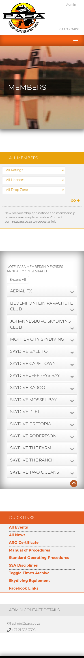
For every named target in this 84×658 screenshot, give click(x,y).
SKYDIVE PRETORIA (30, 412)
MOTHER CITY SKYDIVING (37, 327)
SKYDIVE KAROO (27, 376)
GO (75, 189)
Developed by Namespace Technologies (42, 655)
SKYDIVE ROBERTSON (33, 424)
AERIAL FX (21, 279)
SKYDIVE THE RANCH (32, 448)
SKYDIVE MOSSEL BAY (33, 388)
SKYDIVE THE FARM (30, 436)
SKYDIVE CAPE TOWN (33, 352)
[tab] (42, 280)
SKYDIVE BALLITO (29, 340)
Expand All (18, 268)
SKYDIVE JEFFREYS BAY (35, 364)
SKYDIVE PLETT (26, 400)
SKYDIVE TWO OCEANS (34, 461)
